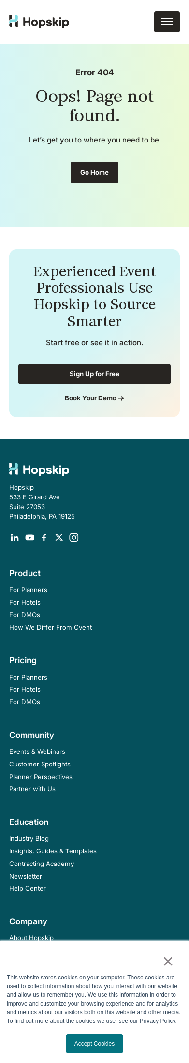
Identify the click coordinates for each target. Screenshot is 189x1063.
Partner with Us (32, 789)
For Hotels (25, 602)
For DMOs (24, 615)
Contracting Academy (41, 863)
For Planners (28, 590)
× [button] (168, 961)
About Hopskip (31, 938)
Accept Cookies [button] (94, 1043)
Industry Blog (29, 838)
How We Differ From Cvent (50, 627)
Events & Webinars (37, 751)
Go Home (94, 172)
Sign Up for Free (94, 374)
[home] (39, 22)
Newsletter (25, 876)
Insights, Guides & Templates (53, 851)
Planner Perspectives (41, 776)
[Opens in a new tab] (14, 537)
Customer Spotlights (40, 764)
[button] (167, 22)
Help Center (27, 888)
